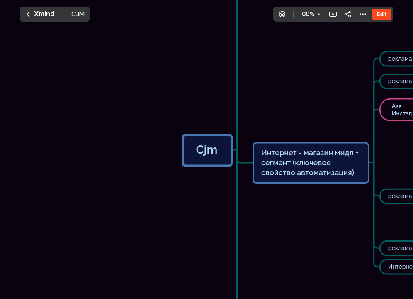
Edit (381, 14)
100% (307, 14)
